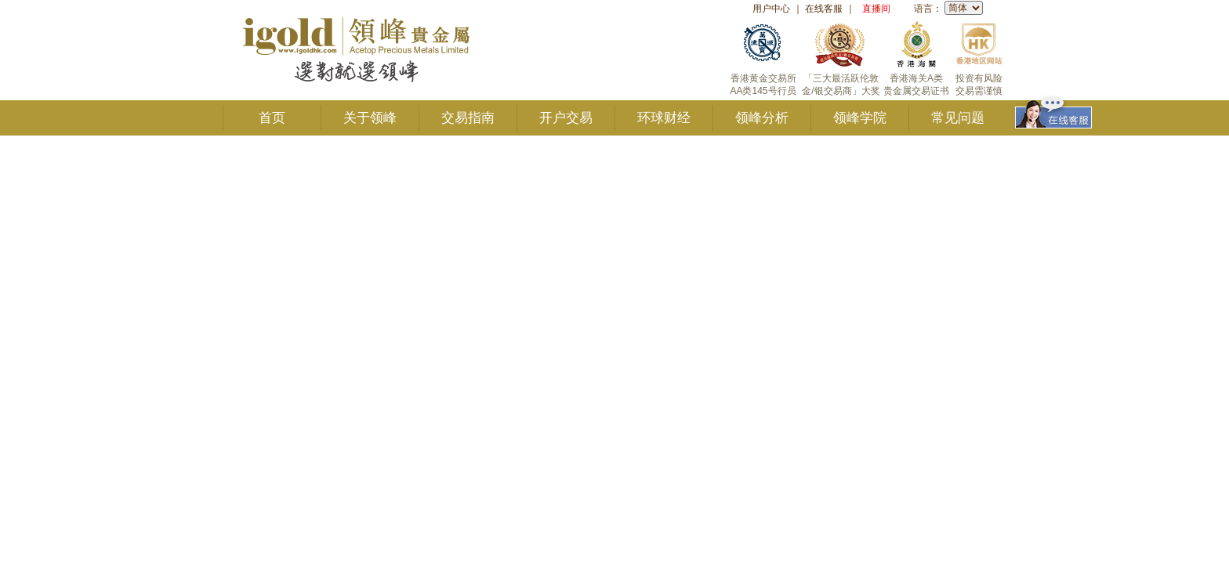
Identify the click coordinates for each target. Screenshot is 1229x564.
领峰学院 (859, 117)
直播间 (876, 8)
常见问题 (957, 117)
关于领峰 (370, 117)
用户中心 (771, 8)
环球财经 (664, 117)
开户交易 (566, 117)
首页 (272, 117)
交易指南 (468, 117)
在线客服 (824, 8)
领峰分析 (762, 117)
